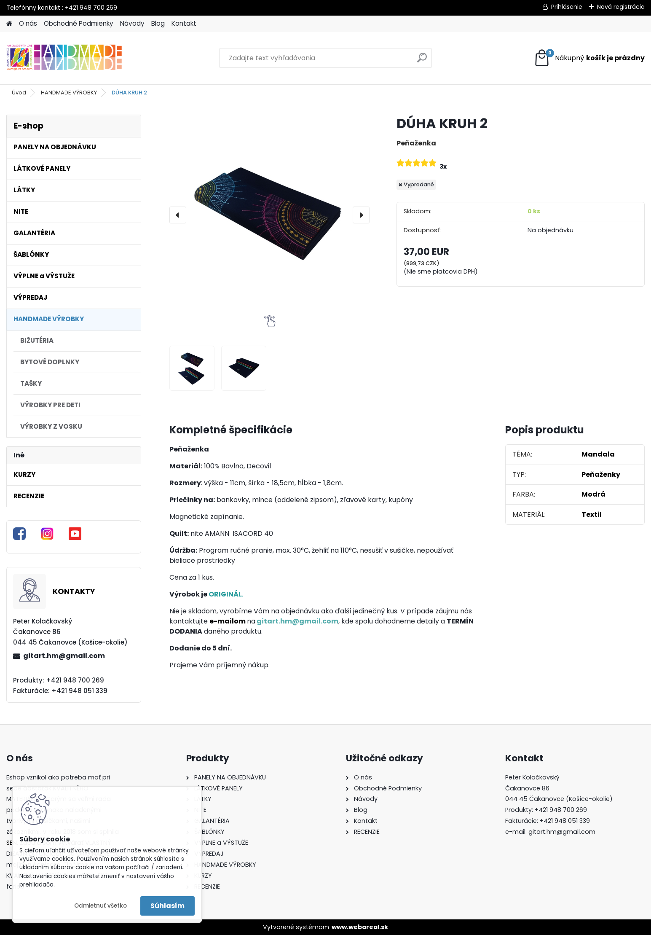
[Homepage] (9, 24)
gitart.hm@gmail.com (64, 656)
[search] (422, 61)
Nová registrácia (621, 7)
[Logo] (64, 58)
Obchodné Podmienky (78, 23)
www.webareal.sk (360, 927)
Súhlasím (167, 906)
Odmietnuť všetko (100, 906)
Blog (158, 23)
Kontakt (183, 23)
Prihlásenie (566, 7)
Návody (132, 23)
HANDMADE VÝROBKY (69, 93)
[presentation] (177, 215)
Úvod (19, 93)
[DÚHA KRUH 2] (269, 215)
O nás (28, 23)
